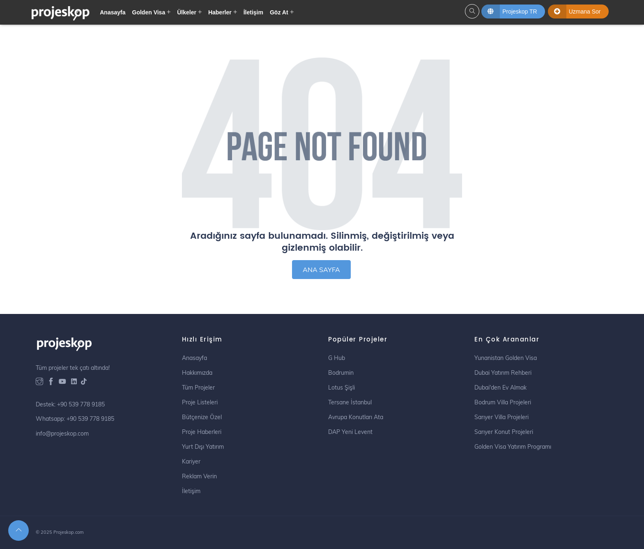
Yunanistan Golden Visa (505, 358)
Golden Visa (149, 12)
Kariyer (191, 461)
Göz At (279, 12)
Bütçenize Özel (202, 417)
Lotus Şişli (341, 387)
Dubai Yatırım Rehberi (502, 372)
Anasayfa (112, 12)
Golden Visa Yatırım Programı (512, 446)
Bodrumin (341, 372)
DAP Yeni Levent (350, 432)
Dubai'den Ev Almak (500, 387)
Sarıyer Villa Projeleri (501, 417)
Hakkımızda (197, 372)
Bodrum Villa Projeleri (502, 402)
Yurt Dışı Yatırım (203, 446)
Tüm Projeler (198, 387)
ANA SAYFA (321, 269)
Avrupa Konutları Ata (355, 417)
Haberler (220, 12)
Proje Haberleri (201, 432)
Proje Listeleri (200, 402)
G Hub (336, 358)
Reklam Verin (199, 476)
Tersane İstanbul (350, 402)
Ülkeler (186, 12)
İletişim (253, 12)
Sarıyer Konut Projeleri (503, 432)
